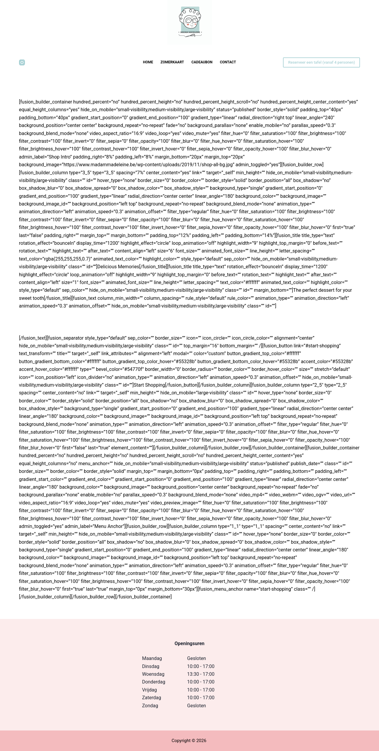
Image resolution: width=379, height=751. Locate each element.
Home (148, 62)
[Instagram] (22, 62)
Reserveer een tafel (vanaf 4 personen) (321, 62)
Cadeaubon (202, 62)
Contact (228, 62)
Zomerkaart (172, 62)
